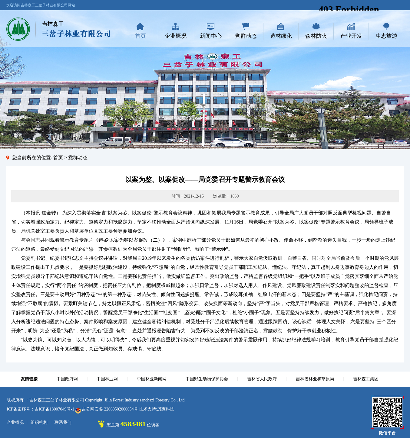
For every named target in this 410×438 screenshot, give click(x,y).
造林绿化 (281, 36)
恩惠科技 (165, 409)
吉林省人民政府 (262, 379)
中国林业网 (107, 379)
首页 (140, 36)
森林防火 (316, 36)
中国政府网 (67, 379)
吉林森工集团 (366, 379)
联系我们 (63, 422)
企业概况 (176, 36)
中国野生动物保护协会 (207, 379)
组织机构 (39, 422)
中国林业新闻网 (152, 379)
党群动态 (246, 36)
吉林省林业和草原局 (315, 379)
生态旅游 (386, 36)
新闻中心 (211, 36)
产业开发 (351, 36)
